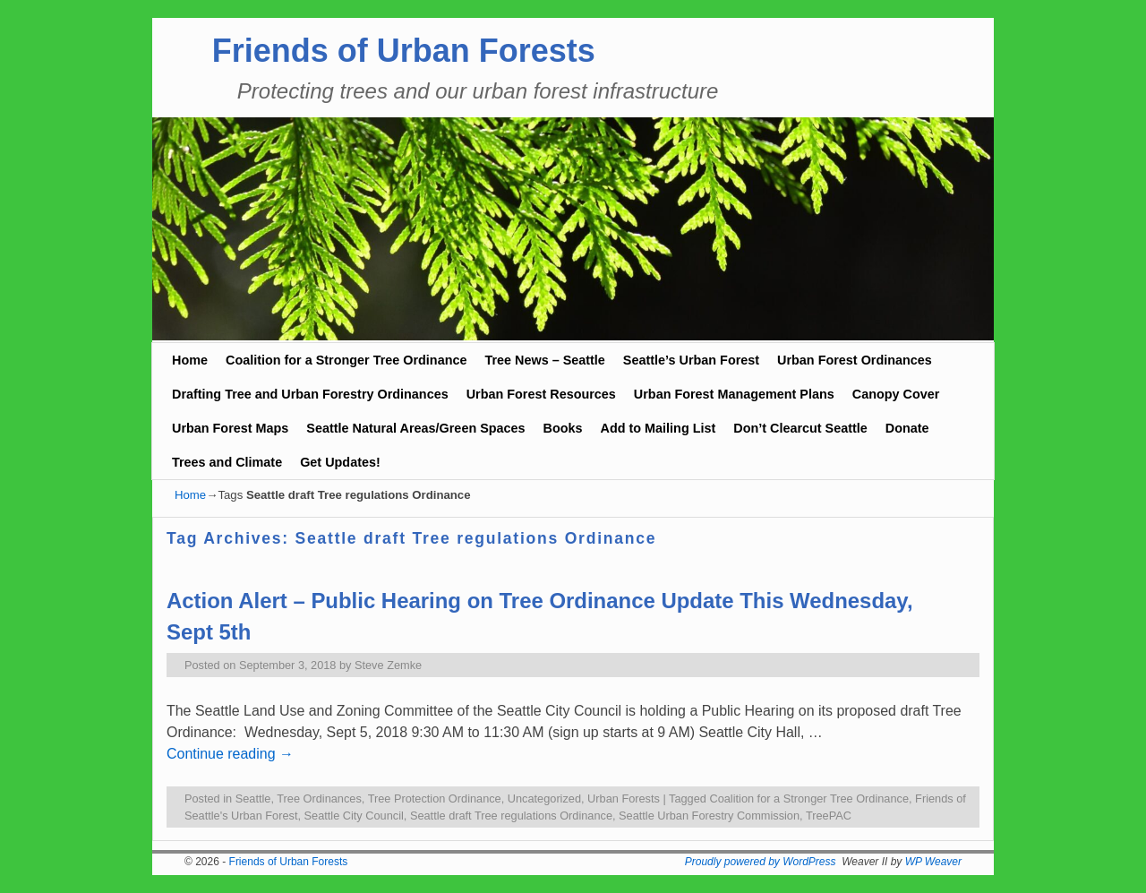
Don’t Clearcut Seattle (800, 428)
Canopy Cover (896, 394)
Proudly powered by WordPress (760, 861)
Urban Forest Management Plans (734, 394)
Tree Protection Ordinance (434, 798)
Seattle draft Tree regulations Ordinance (511, 815)
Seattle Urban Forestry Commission (709, 815)
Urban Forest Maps (230, 428)
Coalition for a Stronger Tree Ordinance (346, 360)
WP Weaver (933, 861)
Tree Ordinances (319, 798)
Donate (907, 428)
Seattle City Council (354, 815)
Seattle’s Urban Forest (691, 360)
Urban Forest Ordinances (854, 360)
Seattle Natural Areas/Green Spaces (415, 428)
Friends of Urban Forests (403, 50)
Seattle (253, 798)
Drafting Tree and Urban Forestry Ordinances (310, 394)
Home (190, 360)
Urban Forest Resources (541, 394)
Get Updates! (340, 462)
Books (563, 428)
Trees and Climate (227, 462)
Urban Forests (623, 798)
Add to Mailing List (658, 428)
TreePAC (828, 815)
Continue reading (230, 753)
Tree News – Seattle (544, 360)
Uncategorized (544, 798)
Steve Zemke (388, 665)
